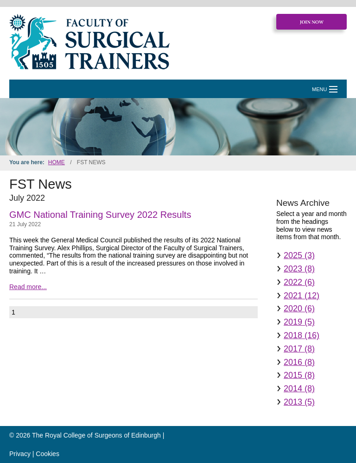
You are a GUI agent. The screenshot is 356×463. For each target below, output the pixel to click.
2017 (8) (299, 348)
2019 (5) (299, 322)
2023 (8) (299, 268)
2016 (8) (299, 362)
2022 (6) (299, 282)
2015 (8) (299, 375)
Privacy (20, 453)
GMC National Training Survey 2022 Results (100, 215)
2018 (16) (301, 335)
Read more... (28, 286)
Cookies (47, 453)
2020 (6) (299, 308)
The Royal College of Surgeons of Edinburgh (96, 435)
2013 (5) (299, 402)
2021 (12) (301, 295)
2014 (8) (299, 388)
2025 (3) (299, 255)
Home (56, 162)
